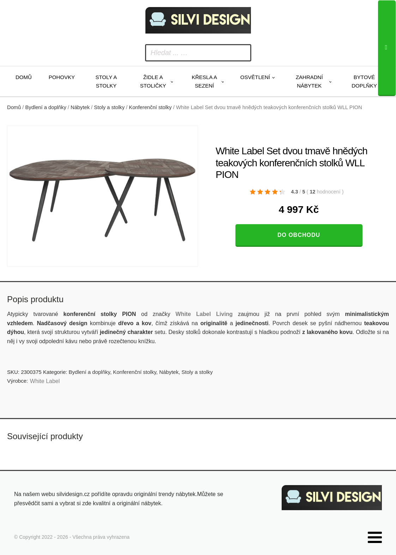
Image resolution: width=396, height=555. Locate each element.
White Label (45, 381)
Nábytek (80, 107)
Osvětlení (255, 77)
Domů (24, 77)
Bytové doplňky (364, 81)
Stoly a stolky (106, 81)
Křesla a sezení (204, 81)
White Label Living (204, 314)
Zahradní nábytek (309, 81)
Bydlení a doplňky (45, 107)
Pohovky (62, 77)
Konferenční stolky (150, 107)
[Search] (387, 48)
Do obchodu (298, 235)
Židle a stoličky (153, 81)
